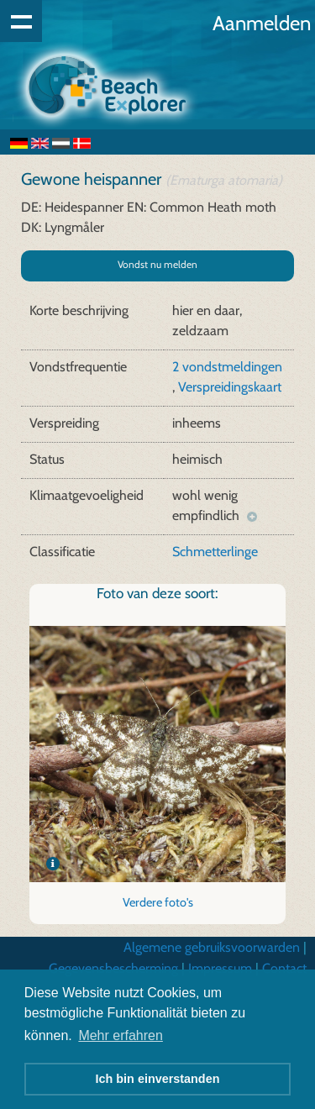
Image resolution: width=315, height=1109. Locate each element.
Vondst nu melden (157, 264)
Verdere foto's (158, 902)
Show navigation (21, 21)
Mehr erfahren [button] (120, 1035)
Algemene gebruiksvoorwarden (211, 947)
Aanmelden (262, 23)
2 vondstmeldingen (227, 367)
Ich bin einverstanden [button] (158, 1078)
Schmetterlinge (215, 552)
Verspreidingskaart (229, 387)
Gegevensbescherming (113, 968)
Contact (284, 968)
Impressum (220, 968)
